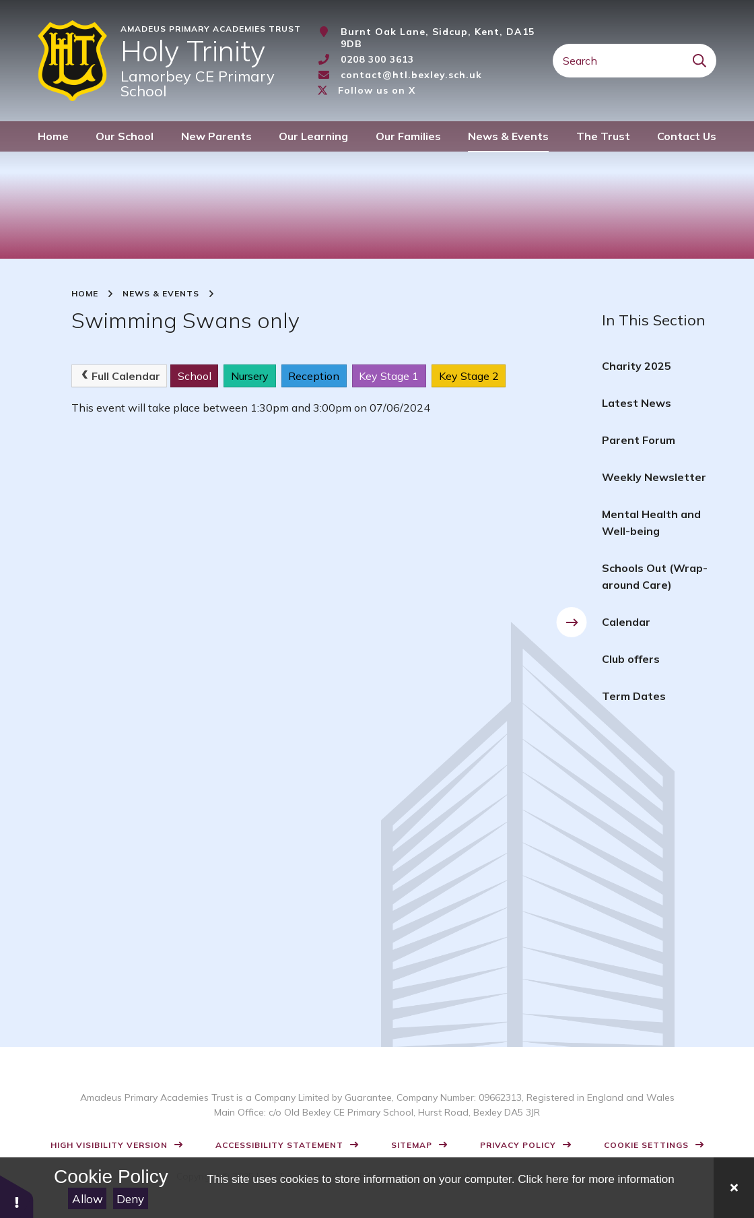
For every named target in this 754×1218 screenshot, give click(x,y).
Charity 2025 (636, 366)
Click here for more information (596, 1179)
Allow (87, 1199)
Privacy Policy (518, 1145)
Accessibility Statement (279, 1145)
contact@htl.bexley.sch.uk (411, 75)
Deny (130, 1199)
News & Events (161, 294)
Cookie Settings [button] (646, 1145)
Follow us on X (376, 90)
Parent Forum (638, 440)
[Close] (734, 1187)
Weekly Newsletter (654, 477)
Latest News (636, 403)
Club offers (631, 659)
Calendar (626, 622)
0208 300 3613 (377, 59)
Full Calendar (119, 376)
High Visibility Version (109, 1145)
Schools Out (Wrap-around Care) (655, 576)
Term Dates (634, 696)
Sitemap (411, 1145)
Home (84, 294)
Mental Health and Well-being (651, 522)
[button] (17, 1196)
